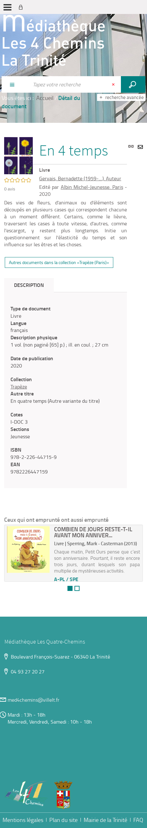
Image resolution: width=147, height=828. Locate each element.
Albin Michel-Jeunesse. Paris (92, 186)
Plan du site (63, 820)
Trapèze (18, 386)
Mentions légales (23, 820)
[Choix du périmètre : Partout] (15, 84)
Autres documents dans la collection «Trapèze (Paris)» (59, 262)
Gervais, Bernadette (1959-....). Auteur (80, 178)
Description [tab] (29, 284)
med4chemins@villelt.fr (34, 699)
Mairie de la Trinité (105, 820)
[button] (18, 155)
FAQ (138, 820)
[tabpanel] (65, 390)
